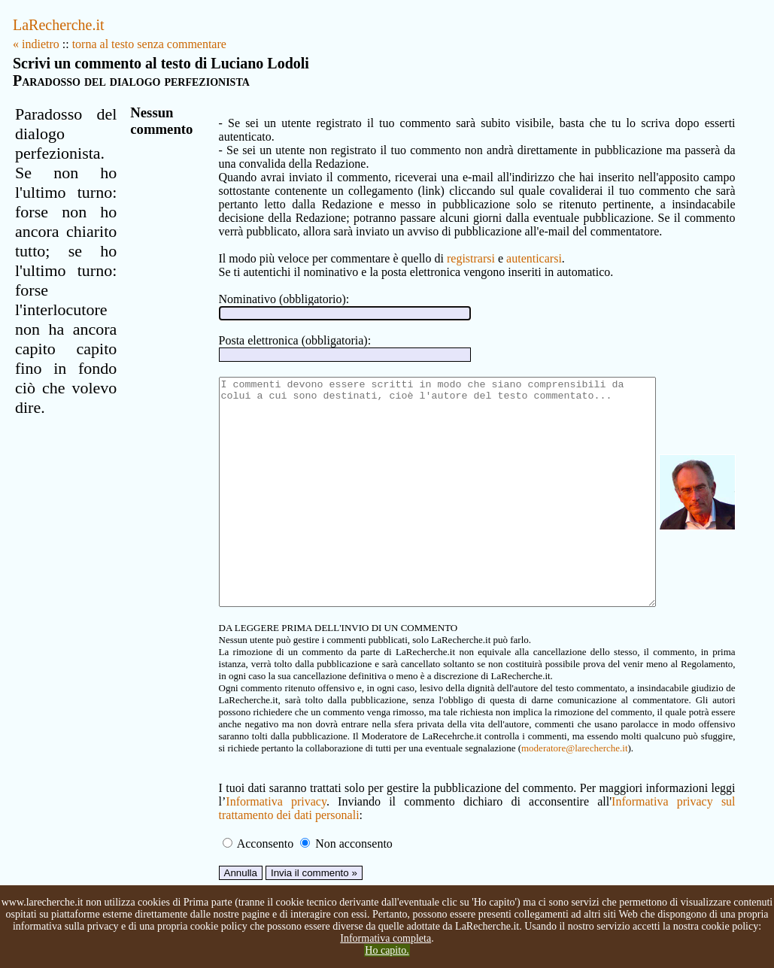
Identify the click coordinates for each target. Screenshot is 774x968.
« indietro (36, 44)
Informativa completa (385, 938)
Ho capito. (386, 950)
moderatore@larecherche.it (306, 779)
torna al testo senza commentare (149, 44)
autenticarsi (512, 244)
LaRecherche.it (59, 25)
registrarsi (449, 244)
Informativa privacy (251, 833)
